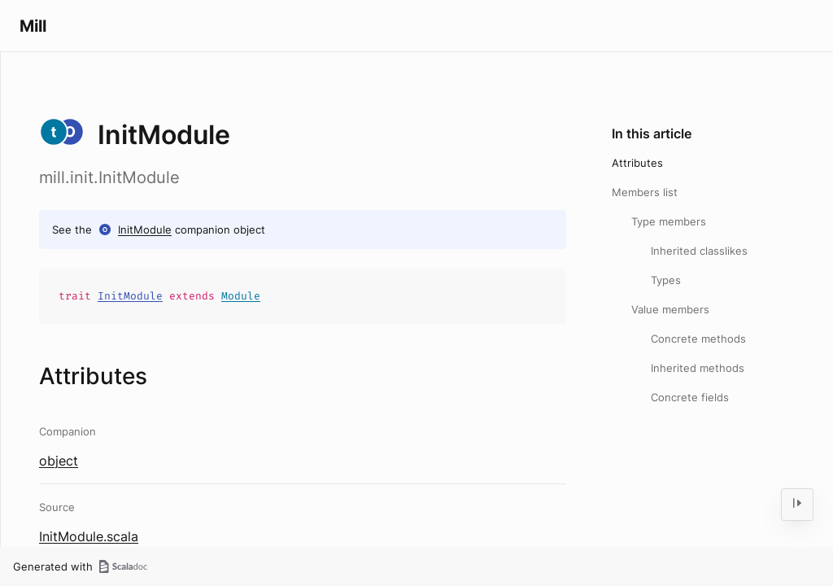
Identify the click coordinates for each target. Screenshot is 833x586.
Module (240, 296)
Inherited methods (697, 367)
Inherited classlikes (699, 250)
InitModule (145, 229)
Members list (645, 192)
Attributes (637, 162)
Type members (668, 221)
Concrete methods (698, 338)
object (58, 461)
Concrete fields (690, 397)
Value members (670, 309)
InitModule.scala (88, 536)
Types (666, 279)
